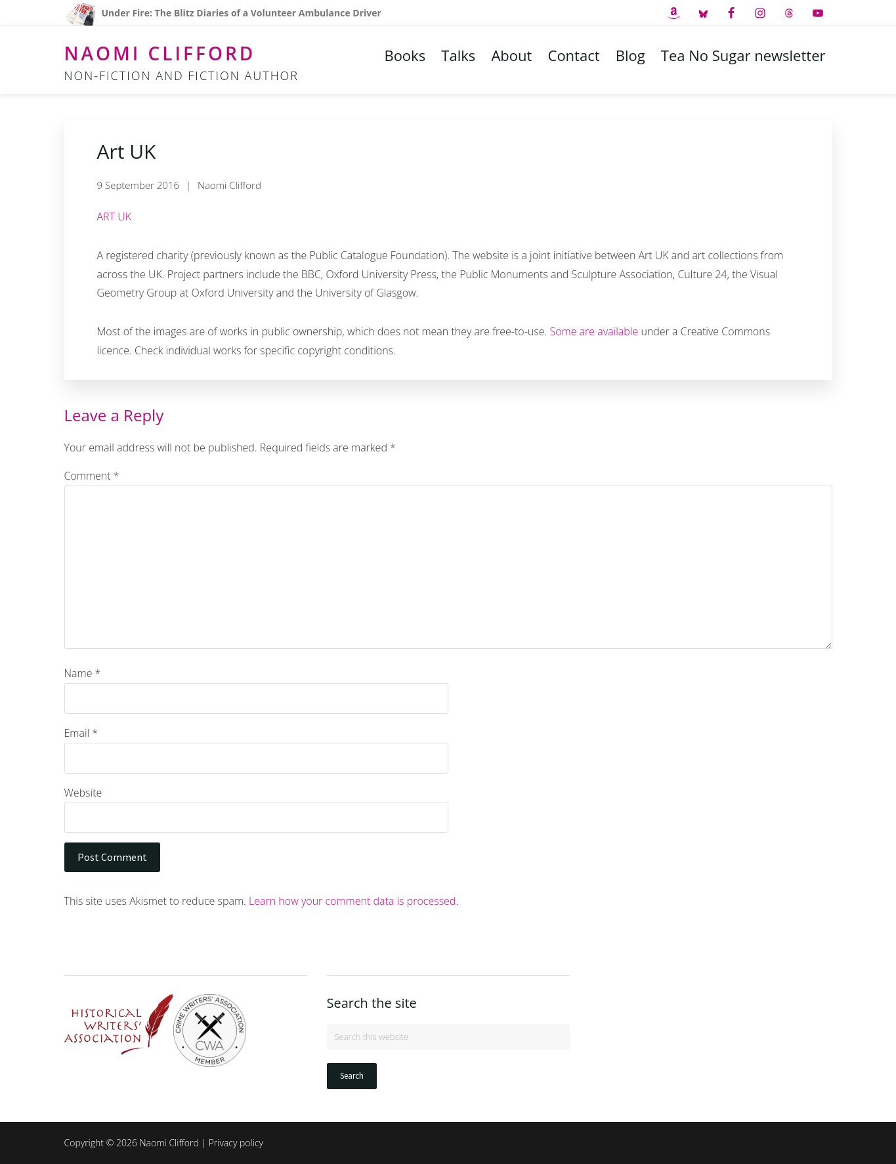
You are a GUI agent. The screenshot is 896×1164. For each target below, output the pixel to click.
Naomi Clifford (160, 53)
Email (81, 733)
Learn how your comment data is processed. (353, 901)
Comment (91, 475)
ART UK (114, 216)
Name (82, 673)
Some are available (593, 331)
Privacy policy (236, 1142)
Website (83, 792)
